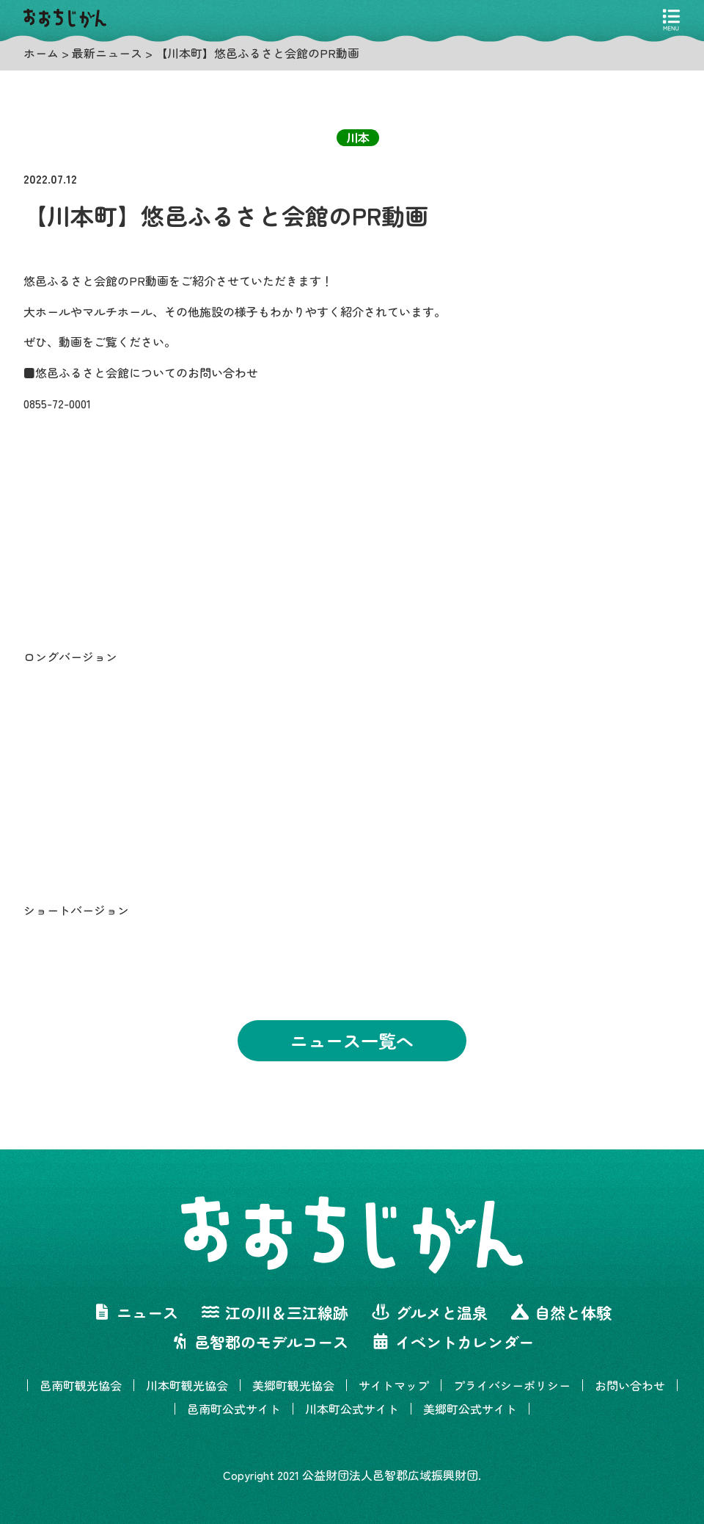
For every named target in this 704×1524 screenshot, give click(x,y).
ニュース (135, 1312)
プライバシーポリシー (512, 1385)
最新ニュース (107, 53)
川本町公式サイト (352, 1409)
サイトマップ (394, 1385)
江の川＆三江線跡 (275, 1312)
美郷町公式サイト (470, 1409)
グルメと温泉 (430, 1312)
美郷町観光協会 (293, 1385)
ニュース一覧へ (352, 1040)
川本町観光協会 (187, 1385)
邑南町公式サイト (234, 1409)
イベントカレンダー (453, 1342)
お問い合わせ (630, 1385)
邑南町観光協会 (81, 1385)
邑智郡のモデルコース (259, 1342)
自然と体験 (561, 1312)
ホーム (41, 53)
